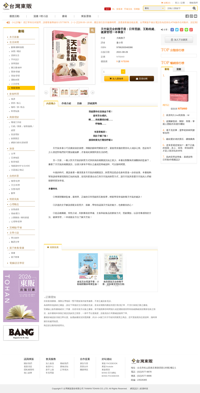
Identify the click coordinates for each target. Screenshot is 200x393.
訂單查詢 (64, 369)
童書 (13, 253)
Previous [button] (46, 92)
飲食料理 (14, 93)
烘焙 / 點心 (16, 103)
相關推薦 (53, 247)
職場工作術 (16, 122)
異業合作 (84, 366)
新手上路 (50, 369)
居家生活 (15, 55)
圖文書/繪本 (16, 67)
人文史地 (15, 84)
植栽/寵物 (15, 88)
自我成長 (15, 209)
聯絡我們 (194, 3)
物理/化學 (15, 181)
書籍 (64, 16)
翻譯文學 (15, 242)
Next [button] (93, 92)
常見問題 (50, 373)
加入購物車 (116, 78)
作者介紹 (66, 103)
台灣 (13, 153)
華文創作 (15, 238)
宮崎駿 (137, 9)
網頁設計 (134, 388)
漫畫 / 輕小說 (40, 16)
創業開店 (15, 138)
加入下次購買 (179, 39)
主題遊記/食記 (17, 170)
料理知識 (15, 111)
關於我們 (28, 363)
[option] (69, 56)
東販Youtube (107, 366)
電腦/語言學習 (17, 263)
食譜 (13, 99)
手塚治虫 (128, 9)
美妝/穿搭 (15, 76)
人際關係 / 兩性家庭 (20, 217)
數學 (13, 193)
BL (113, 9)
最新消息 (28, 366)
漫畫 (178, 69)
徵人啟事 (28, 373)
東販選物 (86, 16)
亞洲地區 (15, 158)
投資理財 (15, 134)
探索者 (119, 9)
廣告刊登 (84, 363)
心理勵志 (14, 204)
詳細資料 (92, 103)
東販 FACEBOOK (110, 363)
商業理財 (14, 117)
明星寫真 (14, 199)
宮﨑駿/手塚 (16, 227)
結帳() (165, 3)
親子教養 (15, 257)
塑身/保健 (15, 71)
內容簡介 (51, 103)
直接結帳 (142, 78)
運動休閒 (15, 80)
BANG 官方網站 (109, 373)
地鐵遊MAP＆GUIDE (20, 166)
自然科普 (14, 175)
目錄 (79, 103)
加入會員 (50, 363)
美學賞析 (15, 63)
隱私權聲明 (29, 369)
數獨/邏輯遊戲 (17, 47)
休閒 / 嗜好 (16, 51)
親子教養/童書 (17, 247)
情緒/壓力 (15, 213)
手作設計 (15, 59)
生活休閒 (14, 42)
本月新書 (14, 37)
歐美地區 (15, 162)
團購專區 (84, 369)
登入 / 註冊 (180, 3)
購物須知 (64, 366)
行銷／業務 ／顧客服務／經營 (22, 128)
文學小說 (14, 232)
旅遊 (12, 148)
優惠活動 (14, 16)
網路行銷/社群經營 (19, 142)
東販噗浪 (106, 369)
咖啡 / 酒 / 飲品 (18, 107)
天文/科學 (15, 185)
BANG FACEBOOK (110, 376)
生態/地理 (15, 189)
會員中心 (50, 366)
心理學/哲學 (16, 221)
